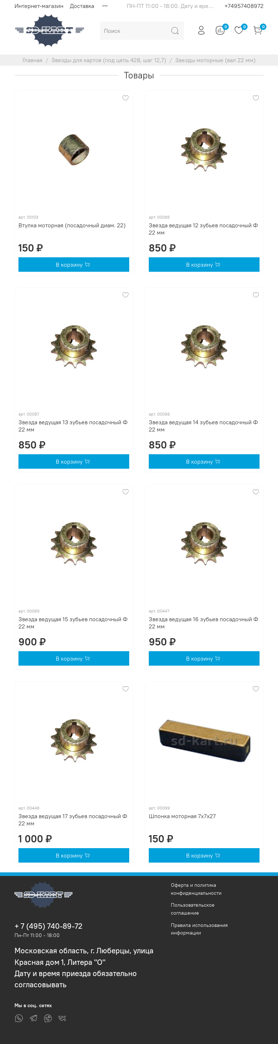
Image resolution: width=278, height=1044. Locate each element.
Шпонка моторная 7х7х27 (182, 816)
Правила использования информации (199, 929)
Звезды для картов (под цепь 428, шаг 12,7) (108, 60)
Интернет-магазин (38, 5)
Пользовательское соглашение (193, 909)
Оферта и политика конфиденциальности (196, 889)
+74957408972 (244, 5)
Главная (32, 60)
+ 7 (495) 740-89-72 (48, 926)
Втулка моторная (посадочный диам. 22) (72, 225)
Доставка (82, 5)
